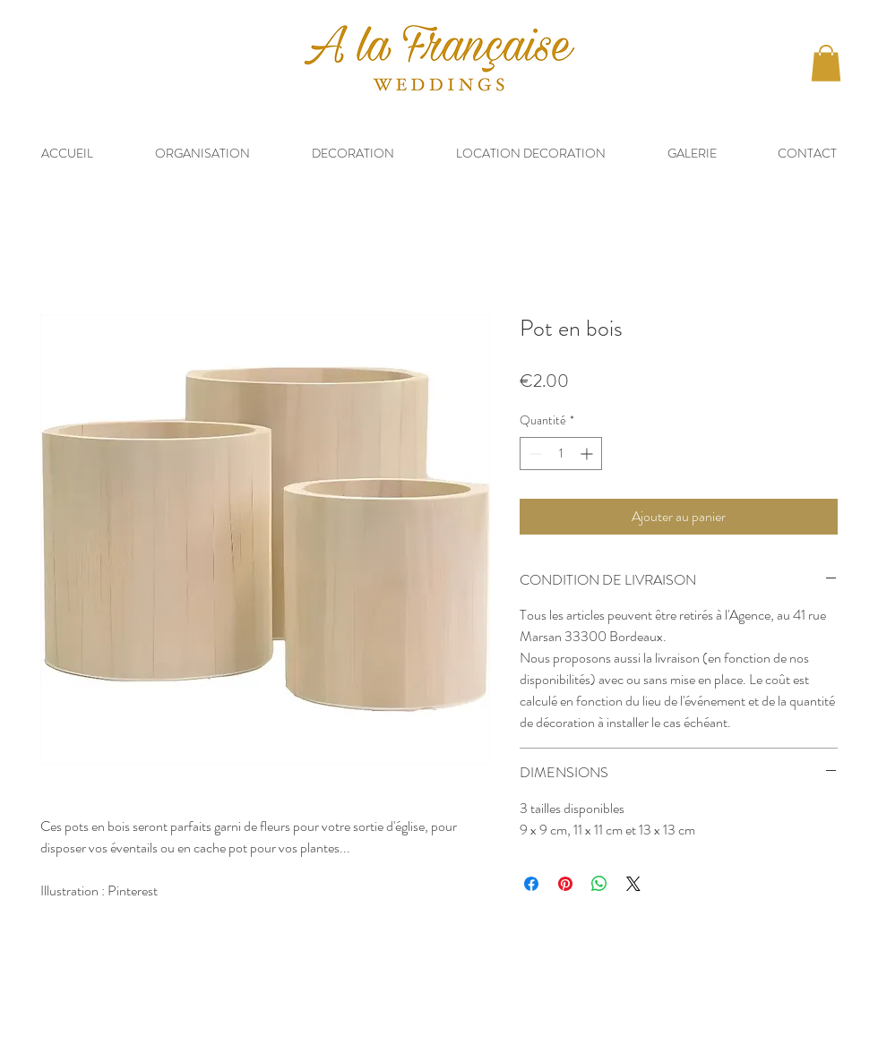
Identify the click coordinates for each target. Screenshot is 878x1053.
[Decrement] (533, 453)
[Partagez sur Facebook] (531, 884)
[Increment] (588, 453)
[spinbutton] (561, 453)
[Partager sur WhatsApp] (599, 884)
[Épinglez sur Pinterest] (565, 884)
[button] (826, 63)
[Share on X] (633, 884)
